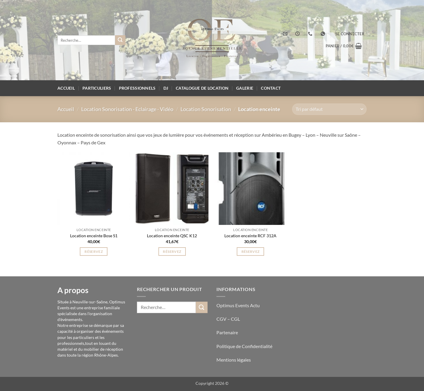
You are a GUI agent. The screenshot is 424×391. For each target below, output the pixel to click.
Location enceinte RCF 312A (250, 235)
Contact (271, 88)
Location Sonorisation (205, 109)
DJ (165, 88)
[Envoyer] (120, 40)
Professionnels (137, 88)
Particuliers (96, 88)
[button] (350, 34)
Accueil (66, 88)
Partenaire (227, 332)
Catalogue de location (202, 88)
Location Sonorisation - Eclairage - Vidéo (127, 109)
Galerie (244, 88)
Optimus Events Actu (238, 305)
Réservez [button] (94, 251)
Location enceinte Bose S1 (93, 235)
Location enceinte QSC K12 (172, 235)
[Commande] (329, 109)
